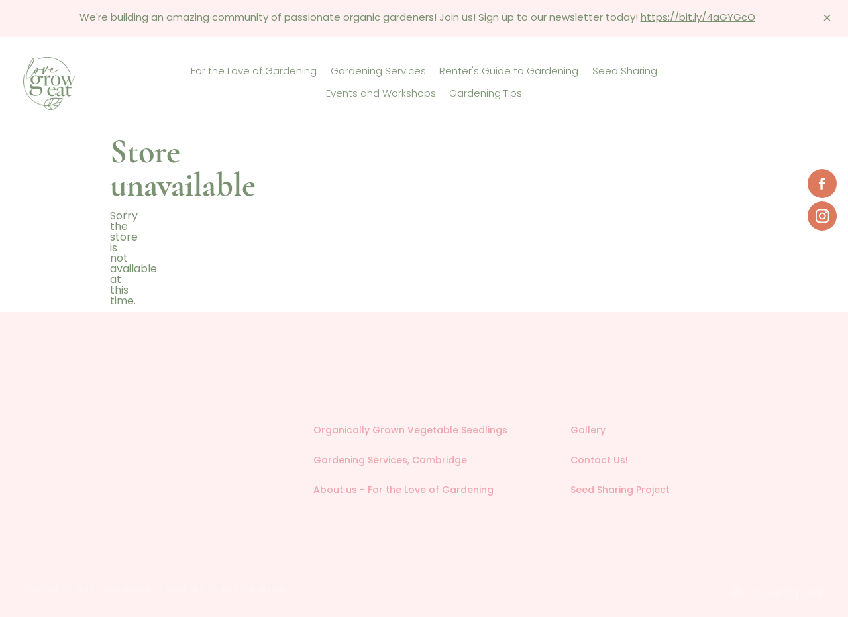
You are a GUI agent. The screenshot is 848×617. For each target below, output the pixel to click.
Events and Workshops (381, 94)
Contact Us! (599, 461)
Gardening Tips (485, 94)
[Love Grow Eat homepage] (103, 83)
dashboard (126, 589)
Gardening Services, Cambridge (390, 461)
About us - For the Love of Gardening (403, 490)
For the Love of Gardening (254, 72)
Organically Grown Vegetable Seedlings (410, 431)
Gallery (588, 431)
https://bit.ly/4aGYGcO (698, 18)
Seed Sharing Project (620, 490)
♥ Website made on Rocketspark (224, 589)
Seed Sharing (624, 72)
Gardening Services (378, 72)
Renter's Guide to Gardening (508, 72)
